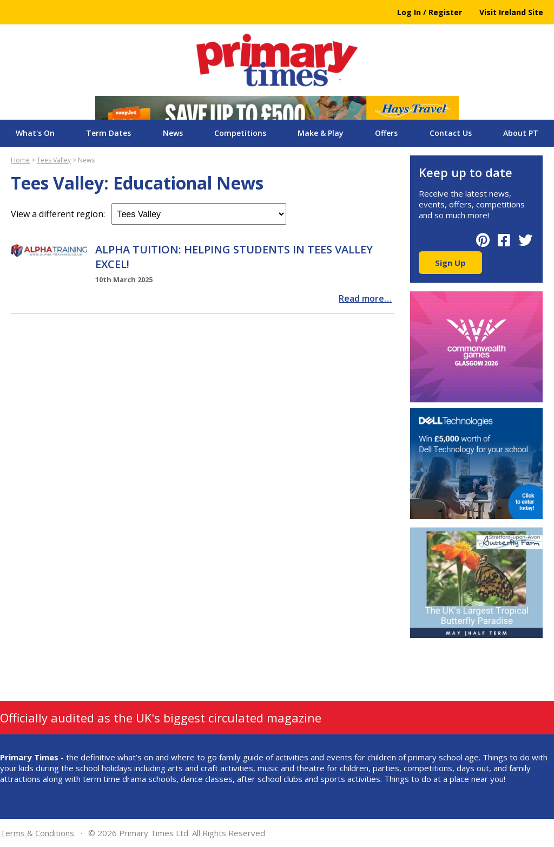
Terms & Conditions (37, 833)
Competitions (240, 133)
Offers (386, 133)
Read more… (365, 298)
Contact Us (451, 133)
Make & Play (321, 133)
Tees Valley (54, 160)
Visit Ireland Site (511, 12)
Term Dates (108, 133)
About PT (520, 133)
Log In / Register (429, 12)
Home (20, 160)
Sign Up (450, 262)
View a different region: (148, 214)
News (173, 133)
